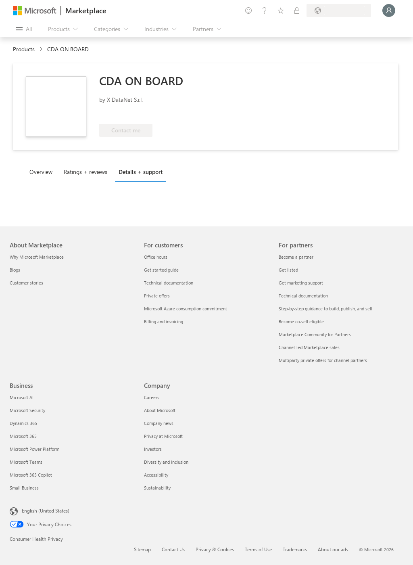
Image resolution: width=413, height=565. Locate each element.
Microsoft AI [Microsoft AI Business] (21, 397)
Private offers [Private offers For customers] (157, 296)
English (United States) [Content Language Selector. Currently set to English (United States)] (45, 510)
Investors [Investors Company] (153, 449)
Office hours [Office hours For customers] (155, 257)
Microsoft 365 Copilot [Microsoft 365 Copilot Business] (31, 475)
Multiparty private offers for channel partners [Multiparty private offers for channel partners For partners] (323, 360)
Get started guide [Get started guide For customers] (161, 270)
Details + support (141, 172)
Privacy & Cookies (215, 549)
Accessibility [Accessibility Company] (156, 475)
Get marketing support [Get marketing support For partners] (301, 283)
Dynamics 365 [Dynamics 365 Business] (23, 423)
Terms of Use (258, 549)
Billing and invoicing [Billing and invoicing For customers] (163, 321)
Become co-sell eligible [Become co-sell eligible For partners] (301, 321)
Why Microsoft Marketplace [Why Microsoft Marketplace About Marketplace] (37, 257)
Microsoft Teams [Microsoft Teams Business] (26, 462)
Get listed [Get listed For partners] (288, 270)
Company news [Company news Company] (158, 423)
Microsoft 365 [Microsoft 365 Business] (23, 436)
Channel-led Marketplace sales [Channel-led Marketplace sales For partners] (309, 347)
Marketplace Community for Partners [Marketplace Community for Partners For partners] (315, 334)
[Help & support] (264, 10)
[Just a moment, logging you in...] (389, 10)
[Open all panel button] (24, 29)
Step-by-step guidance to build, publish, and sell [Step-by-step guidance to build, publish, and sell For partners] (325, 309)
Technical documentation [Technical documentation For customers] (168, 283)
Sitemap (142, 549)
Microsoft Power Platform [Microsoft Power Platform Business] (34, 449)
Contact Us (173, 549)
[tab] (43, 171)
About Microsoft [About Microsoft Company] (159, 410)
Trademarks (295, 549)
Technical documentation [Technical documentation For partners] (303, 296)
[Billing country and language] (339, 10)
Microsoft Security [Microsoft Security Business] (27, 410)
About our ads (333, 549)
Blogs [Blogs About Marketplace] (15, 270)
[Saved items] (280, 10)
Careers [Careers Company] (151, 397)
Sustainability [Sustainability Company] (157, 488)
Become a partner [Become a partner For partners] (296, 257)
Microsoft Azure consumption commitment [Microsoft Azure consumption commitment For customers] (185, 309)
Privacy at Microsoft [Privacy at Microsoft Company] (163, 436)
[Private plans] (296, 10)
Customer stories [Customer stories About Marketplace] (26, 283)
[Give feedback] (248, 10)
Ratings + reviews (85, 172)
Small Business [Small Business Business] (24, 488)
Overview (40, 172)
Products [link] (24, 49)
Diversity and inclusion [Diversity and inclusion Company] (166, 462)
